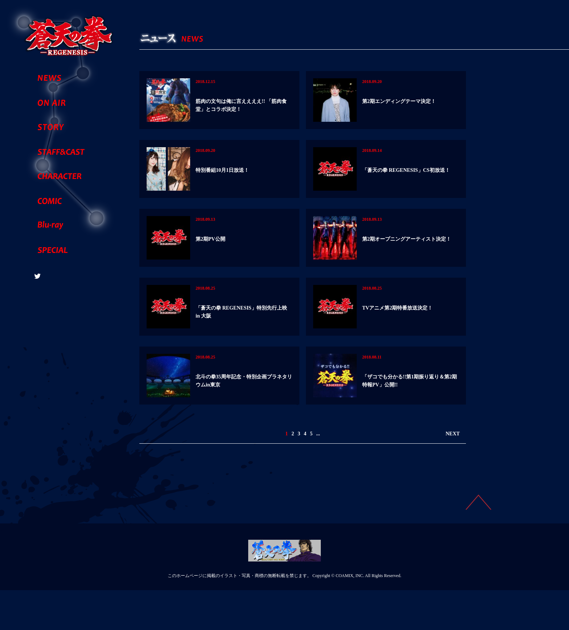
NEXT (453, 473)
